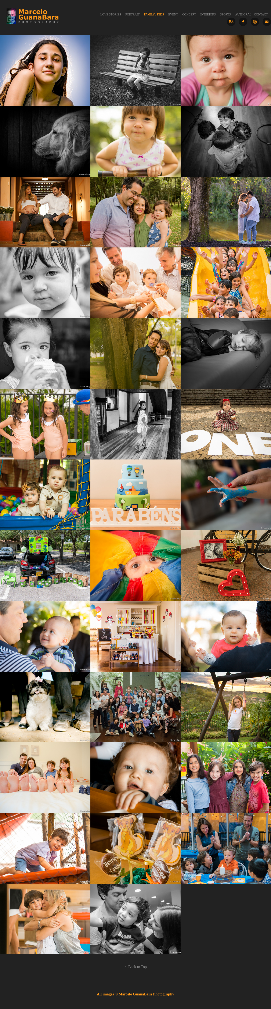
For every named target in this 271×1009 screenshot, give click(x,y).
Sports (225, 14)
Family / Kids (154, 14)
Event (173, 14)
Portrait (132, 14)
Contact (261, 14)
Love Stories (110, 14)
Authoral (243, 14)
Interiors (208, 14)
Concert (189, 14)
